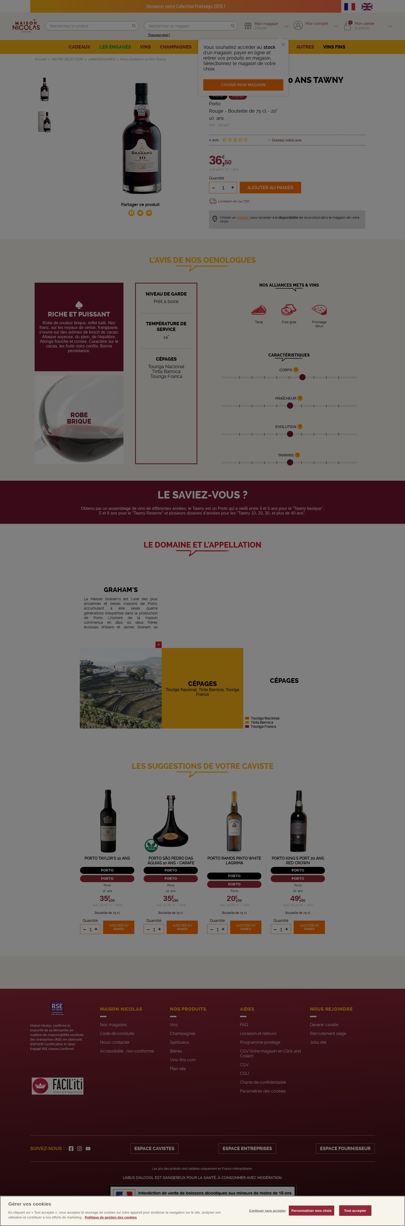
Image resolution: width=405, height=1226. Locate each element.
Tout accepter (355, 1218)
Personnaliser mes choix (311, 1218)
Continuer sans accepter (267, 1218)
